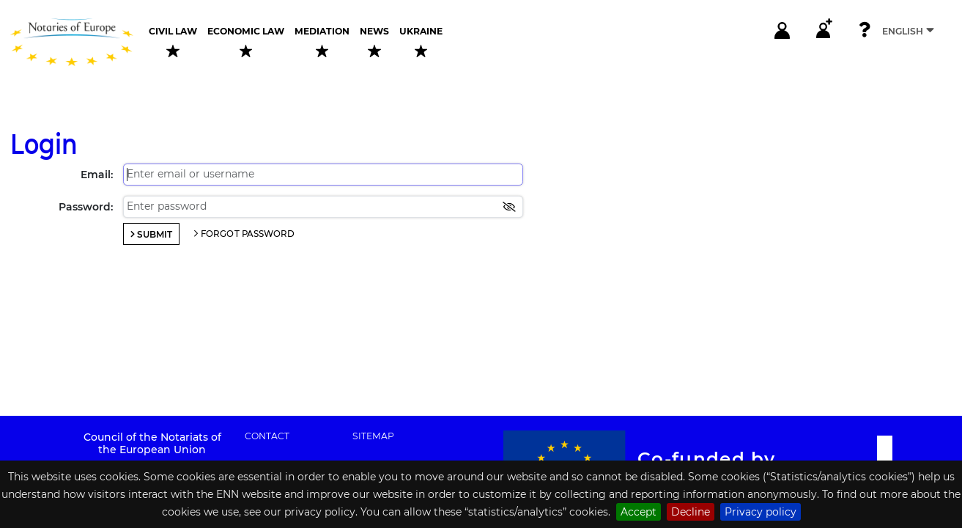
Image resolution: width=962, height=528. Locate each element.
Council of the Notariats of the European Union (152, 443)
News (374, 41)
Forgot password (248, 234)
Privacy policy (760, 511)
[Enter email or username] (323, 175)
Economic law (245, 41)
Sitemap (373, 436)
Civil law (173, 41)
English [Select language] (908, 31)
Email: (97, 174)
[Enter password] (323, 207)
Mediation (322, 41)
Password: (86, 206)
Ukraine (421, 41)
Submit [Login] (154, 234)
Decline (690, 511)
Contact (267, 436)
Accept (638, 511)
